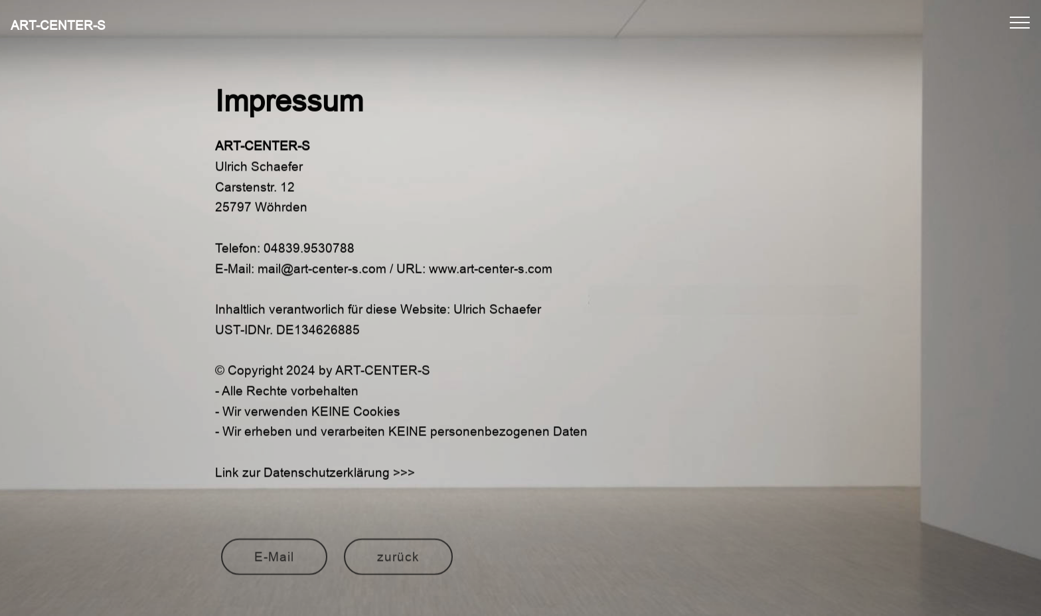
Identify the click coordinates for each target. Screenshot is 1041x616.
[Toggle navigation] (1020, 22)
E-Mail (274, 561)
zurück (398, 561)
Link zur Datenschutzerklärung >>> (315, 476)
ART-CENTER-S (58, 25)
